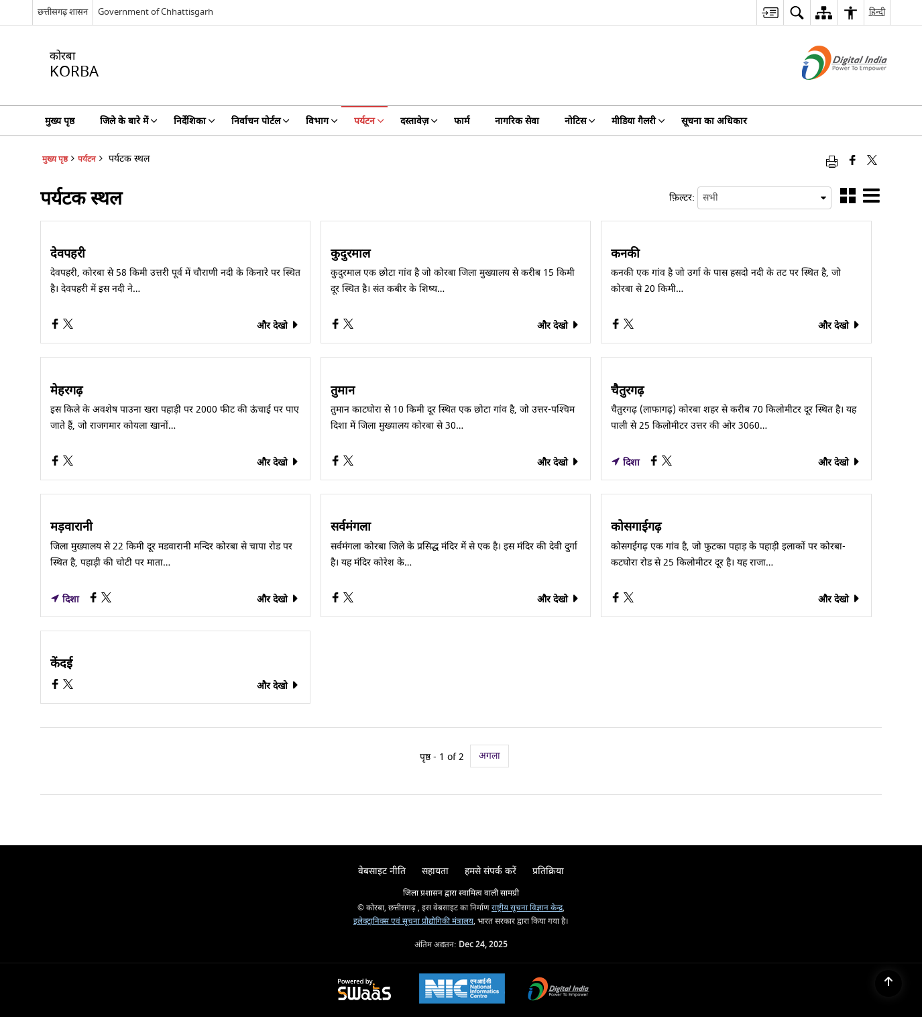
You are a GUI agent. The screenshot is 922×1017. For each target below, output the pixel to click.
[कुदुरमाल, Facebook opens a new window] (337, 326)
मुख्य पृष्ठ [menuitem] (59, 121)
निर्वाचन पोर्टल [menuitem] (260, 121)
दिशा (625, 463)
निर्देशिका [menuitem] (194, 121)
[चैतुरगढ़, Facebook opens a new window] (655, 463)
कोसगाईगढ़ (636, 527)
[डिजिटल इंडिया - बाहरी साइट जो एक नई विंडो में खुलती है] (827, 92)
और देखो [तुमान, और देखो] (558, 463)
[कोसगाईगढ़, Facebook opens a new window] (617, 599)
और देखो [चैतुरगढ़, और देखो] (839, 463)
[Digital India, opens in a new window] (558, 990)
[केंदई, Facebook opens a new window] (56, 686)
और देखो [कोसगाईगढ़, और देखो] (839, 599)
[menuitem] (769, 12)
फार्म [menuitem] (461, 121)
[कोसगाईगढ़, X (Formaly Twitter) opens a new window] (629, 599)
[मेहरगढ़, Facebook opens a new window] (56, 463)
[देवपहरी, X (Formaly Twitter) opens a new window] (68, 326)
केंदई (61, 664)
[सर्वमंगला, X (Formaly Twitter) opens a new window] (348, 599)
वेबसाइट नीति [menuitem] (382, 871)
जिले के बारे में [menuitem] (129, 121)
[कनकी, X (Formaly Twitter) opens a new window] (629, 326)
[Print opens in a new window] (832, 161)
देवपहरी (67, 254)
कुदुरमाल (350, 254)
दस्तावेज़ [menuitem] (419, 121)
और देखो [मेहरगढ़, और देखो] (278, 463)
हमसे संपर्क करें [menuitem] (490, 871)
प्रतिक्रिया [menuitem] (548, 871)
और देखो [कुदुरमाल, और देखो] (558, 326)
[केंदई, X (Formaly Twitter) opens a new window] (68, 686)
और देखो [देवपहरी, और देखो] (278, 326)
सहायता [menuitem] (435, 871)
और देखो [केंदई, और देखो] (278, 686)
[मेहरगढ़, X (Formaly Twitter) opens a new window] (68, 463)
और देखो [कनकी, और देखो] (839, 326)
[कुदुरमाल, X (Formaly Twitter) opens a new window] (348, 326)
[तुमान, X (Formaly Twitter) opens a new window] (348, 463)
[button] (848, 198)
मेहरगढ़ (66, 391)
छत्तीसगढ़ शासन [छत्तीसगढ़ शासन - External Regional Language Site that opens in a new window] (63, 11)
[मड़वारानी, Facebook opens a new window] (95, 599)
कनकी (625, 254)
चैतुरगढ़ (627, 391)
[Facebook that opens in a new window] (852, 161)
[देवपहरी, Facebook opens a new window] (56, 326)
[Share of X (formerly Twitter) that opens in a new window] (872, 161)
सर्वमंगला (351, 527)
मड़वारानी (71, 527)
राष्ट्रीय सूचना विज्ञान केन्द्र (527, 908)
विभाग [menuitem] (322, 121)
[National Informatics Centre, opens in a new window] (462, 990)
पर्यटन (87, 159)
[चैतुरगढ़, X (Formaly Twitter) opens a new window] (667, 463)
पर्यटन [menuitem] (369, 121)
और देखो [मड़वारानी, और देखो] (278, 599)
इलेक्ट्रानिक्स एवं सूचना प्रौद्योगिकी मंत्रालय (413, 921)
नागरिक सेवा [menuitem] (517, 121)
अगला (489, 756)
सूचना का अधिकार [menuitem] (714, 121)
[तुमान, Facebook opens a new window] (337, 463)
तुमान (343, 391)
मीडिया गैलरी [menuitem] (638, 121)
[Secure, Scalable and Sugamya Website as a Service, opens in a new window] (364, 990)
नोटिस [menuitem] (580, 121)
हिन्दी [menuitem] (877, 11)
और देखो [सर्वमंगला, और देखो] (558, 599)
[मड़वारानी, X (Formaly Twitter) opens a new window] (106, 599)
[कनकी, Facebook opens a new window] (617, 326)
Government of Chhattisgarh (155, 11)
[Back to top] (888, 983)
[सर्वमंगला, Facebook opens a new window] (337, 599)
